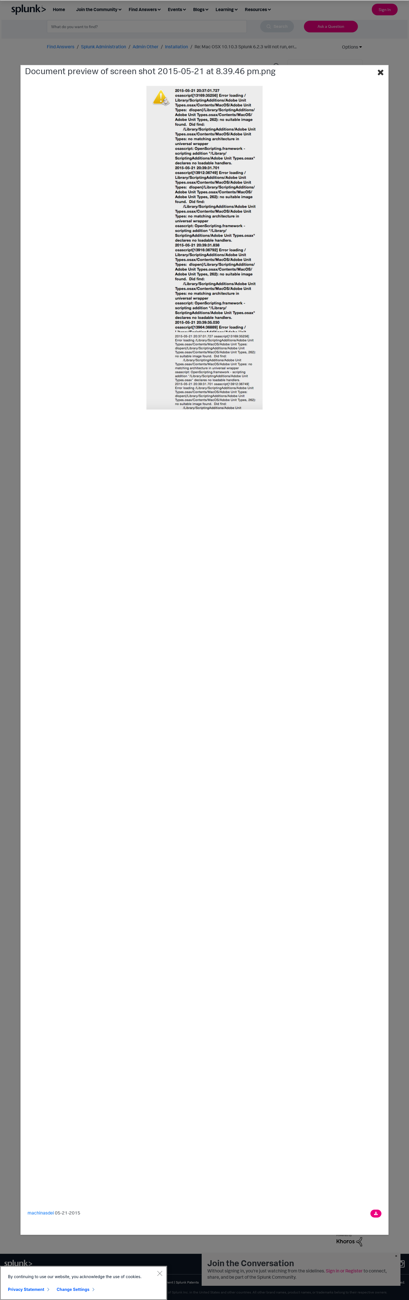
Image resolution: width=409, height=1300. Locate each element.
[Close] (159, 1273)
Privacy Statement (26, 1289)
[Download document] (375, 1213)
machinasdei (41, 1212)
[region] (83, 1283)
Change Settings (73, 1289)
